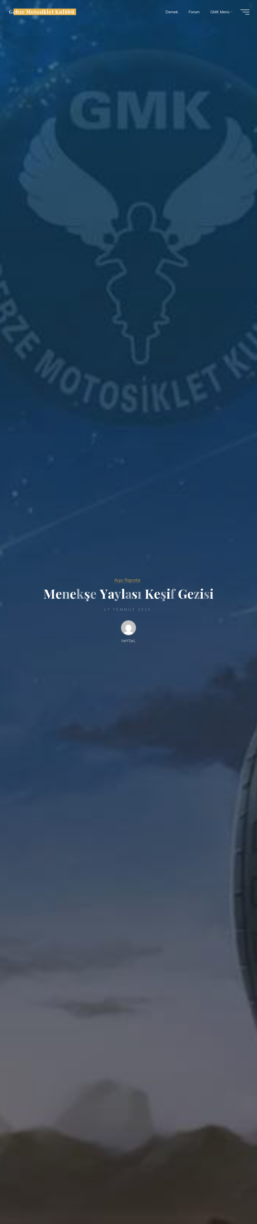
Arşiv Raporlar (127, 580)
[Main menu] (244, 12)
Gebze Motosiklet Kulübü (42, 12)
